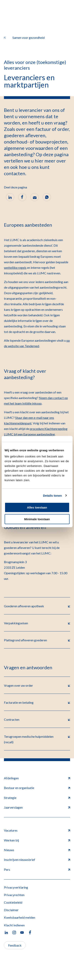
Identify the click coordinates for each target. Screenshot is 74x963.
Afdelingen (37, 778)
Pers (37, 869)
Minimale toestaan (37, 519)
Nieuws (37, 850)
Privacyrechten (14, 895)
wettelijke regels (15, 267)
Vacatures (37, 830)
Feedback (15, 945)
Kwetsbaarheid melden (19, 917)
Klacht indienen (14, 925)
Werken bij (37, 840)
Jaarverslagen (37, 807)
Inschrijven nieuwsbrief (37, 859)
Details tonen (52, 495)
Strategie (37, 797)
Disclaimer (11, 910)
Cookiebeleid (13, 902)
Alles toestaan (37, 507)
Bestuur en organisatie (37, 788)
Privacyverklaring (16, 887)
